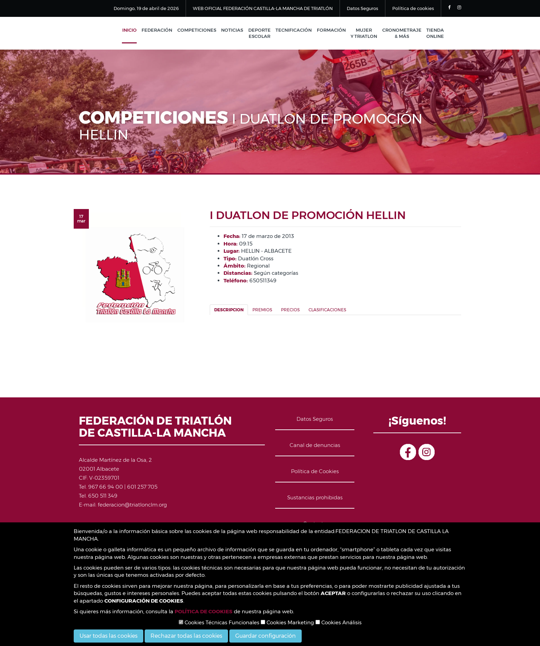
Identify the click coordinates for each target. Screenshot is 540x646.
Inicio (134, 30)
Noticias (235, 30)
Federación (161, 30)
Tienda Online (435, 34)
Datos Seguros (362, 8)
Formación (332, 30)
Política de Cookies (315, 471)
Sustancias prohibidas (315, 497)
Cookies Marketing (287, 622)
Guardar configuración (265, 636)
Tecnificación (296, 30)
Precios (290, 310)
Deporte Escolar (262, 34)
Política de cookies (413, 8)
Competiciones (200, 30)
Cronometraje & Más (402, 34)
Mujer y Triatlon (365, 34)
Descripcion (228, 310)
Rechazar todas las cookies (186, 636)
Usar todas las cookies (108, 636)
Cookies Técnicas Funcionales (219, 622)
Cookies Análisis (338, 622)
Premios (262, 310)
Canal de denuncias (315, 445)
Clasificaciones (327, 310)
